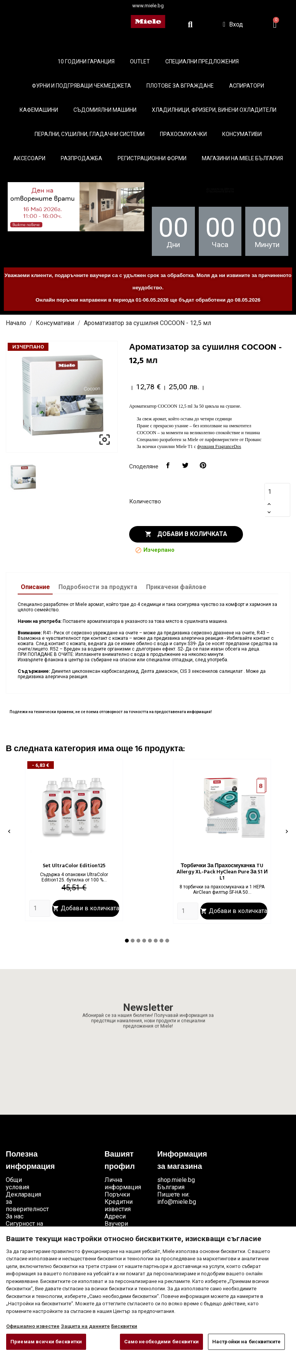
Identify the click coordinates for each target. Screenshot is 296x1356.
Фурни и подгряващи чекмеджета (81, 86)
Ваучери (116, 1223)
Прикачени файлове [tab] (176, 587)
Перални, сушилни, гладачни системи (90, 134)
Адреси (115, 1216)
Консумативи (242, 134)
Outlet (140, 61)
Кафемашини (39, 110)
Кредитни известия (119, 1205)
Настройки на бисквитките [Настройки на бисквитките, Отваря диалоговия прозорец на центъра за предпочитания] (246, 1341)
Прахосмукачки (183, 134)
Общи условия (17, 1183)
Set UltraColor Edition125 (74, 865)
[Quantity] (39, 908)
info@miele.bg (176, 1201)
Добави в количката (186, 534)
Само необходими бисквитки (161, 1341)
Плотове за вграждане (180, 86)
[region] (148, 1291)
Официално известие (33, 1326)
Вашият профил (120, 1161)
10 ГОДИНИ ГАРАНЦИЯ (86, 61)
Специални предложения (202, 61)
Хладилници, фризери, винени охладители (214, 110)
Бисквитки (124, 1326)
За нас (14, 1216)
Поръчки (117, 1194)
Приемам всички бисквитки (46, 1341)
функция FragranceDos (219, 446)
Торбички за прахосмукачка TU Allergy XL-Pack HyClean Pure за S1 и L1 (222, 872)
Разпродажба (81, 158)
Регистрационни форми (152, 158)
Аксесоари (29, 158)
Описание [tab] (35, 587)
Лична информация (123, 1183)
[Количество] (274, 491)
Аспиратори (246, 86)
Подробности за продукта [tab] (97, 587)
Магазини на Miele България (242, 158)
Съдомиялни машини (104, 110)
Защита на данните (85, 1326)
